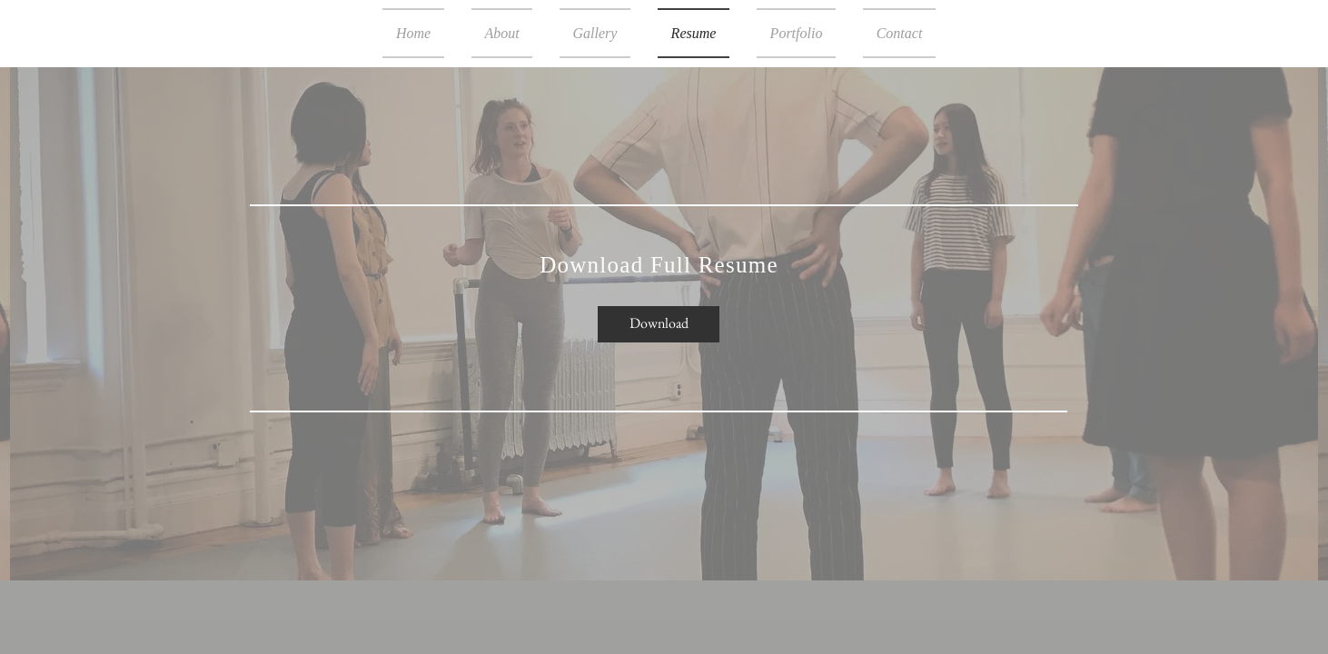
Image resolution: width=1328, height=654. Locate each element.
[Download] (658, 324)
